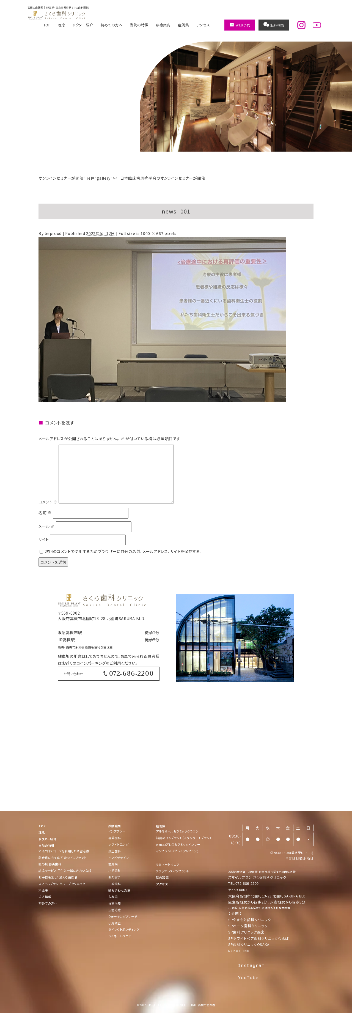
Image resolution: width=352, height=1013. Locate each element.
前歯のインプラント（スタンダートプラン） (183, 838)
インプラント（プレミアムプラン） (177, 851)
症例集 (183, 25)
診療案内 (163, 25)
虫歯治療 (114, 910)
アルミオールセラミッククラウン (177, 831)
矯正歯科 (114, 851)
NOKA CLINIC (239, 950)
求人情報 (44, 896)
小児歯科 (114, 870)
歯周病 (113, 864)
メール (46, 526)
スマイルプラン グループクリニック (61, 883)
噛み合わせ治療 (119, 890)
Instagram (251, 966)
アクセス (203, 25)
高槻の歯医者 (237, 872)
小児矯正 (114, 923)
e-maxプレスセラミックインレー (178, 844)
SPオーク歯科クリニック (248, 925)
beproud (53, 233)
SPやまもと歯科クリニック (249, 919)
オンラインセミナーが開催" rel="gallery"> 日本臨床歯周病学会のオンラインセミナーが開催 (121, 178)
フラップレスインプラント (172, 871)
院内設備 (162, 877)
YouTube (248, 978)
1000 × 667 (152, 233)
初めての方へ (111, 25)
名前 (45, 513)
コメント (47, 502)
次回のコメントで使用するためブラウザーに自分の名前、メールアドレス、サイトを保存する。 (123, 551)
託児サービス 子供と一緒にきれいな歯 (65, 870)
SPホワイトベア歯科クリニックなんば (258, 938)
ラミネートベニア (119, 936)
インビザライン (118, 857)
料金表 (43, 890)
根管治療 (114, 903)
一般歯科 (114, 883)
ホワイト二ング (118, 844)
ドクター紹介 (83, 25)
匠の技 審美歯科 (49, 864)
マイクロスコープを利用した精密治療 (63, 851)
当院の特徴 (139, 25)
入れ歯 (113, 896)
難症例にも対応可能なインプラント (62, 857)
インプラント (116, 831)
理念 (61, 25)
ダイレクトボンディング (123, 929)
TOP (47, 25)
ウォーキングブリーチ (123, 916)
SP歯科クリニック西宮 (246, 932)
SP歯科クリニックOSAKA (249, 944)
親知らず (114, 877)
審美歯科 (114, 838)
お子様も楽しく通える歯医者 (58, 877)
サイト (43, 539)
